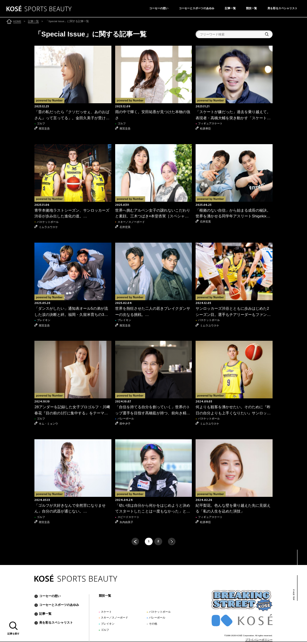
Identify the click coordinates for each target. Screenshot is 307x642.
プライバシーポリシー (259, 639)
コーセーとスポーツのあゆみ (196, 8)
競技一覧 (251, 8)
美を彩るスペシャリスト (282, 8)
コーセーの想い (158, 8)
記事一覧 (230, 8)
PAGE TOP (293, 595)
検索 (267, 34)
